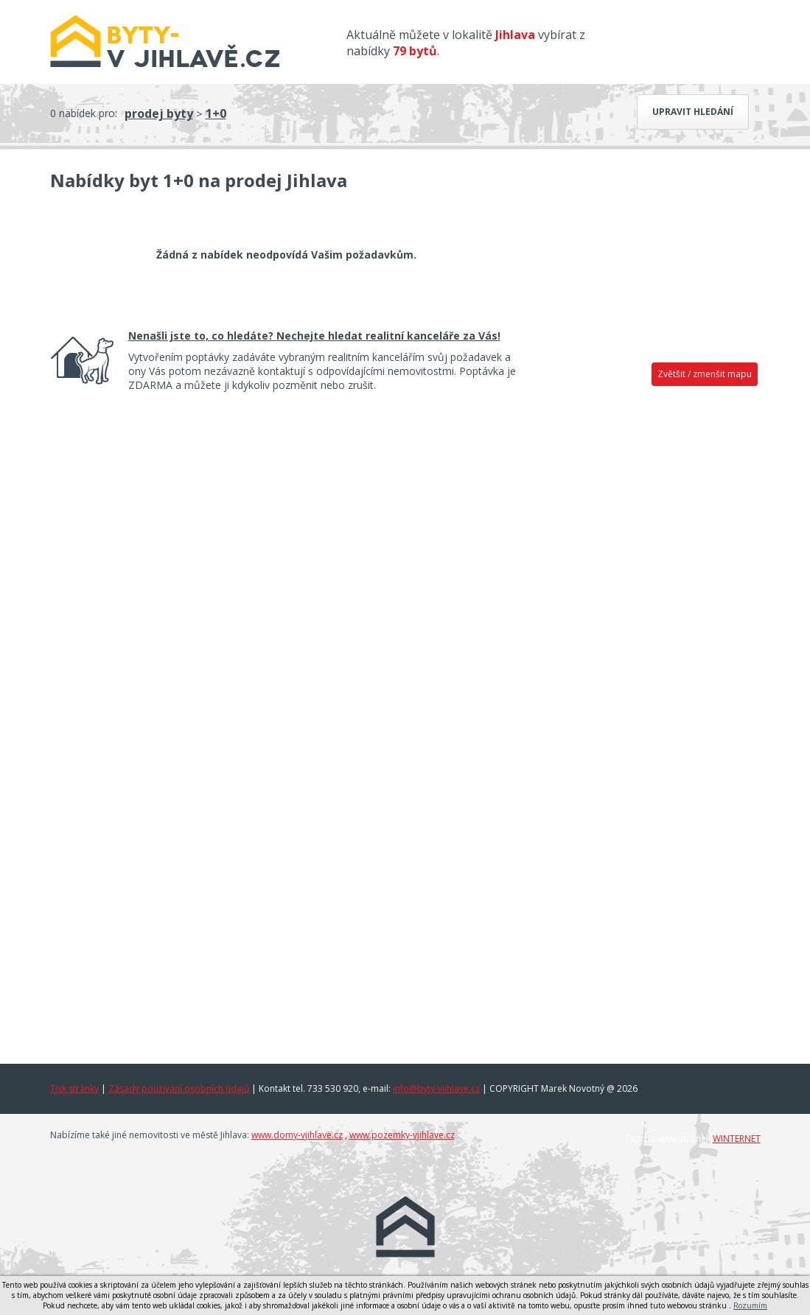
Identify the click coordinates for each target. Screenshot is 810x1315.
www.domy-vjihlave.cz (297, 1135)
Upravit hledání (692, 111)
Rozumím (750, 1305)
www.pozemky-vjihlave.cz (402, 1135)
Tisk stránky (74, 1088)
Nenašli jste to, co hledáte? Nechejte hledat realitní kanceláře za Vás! (314, 336)
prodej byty (159, 113)
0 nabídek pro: (83, 113)
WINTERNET (737, 1138)
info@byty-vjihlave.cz (436, 1088)
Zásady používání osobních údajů (178, 1088)
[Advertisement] (648, 624)
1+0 (216, 113)
